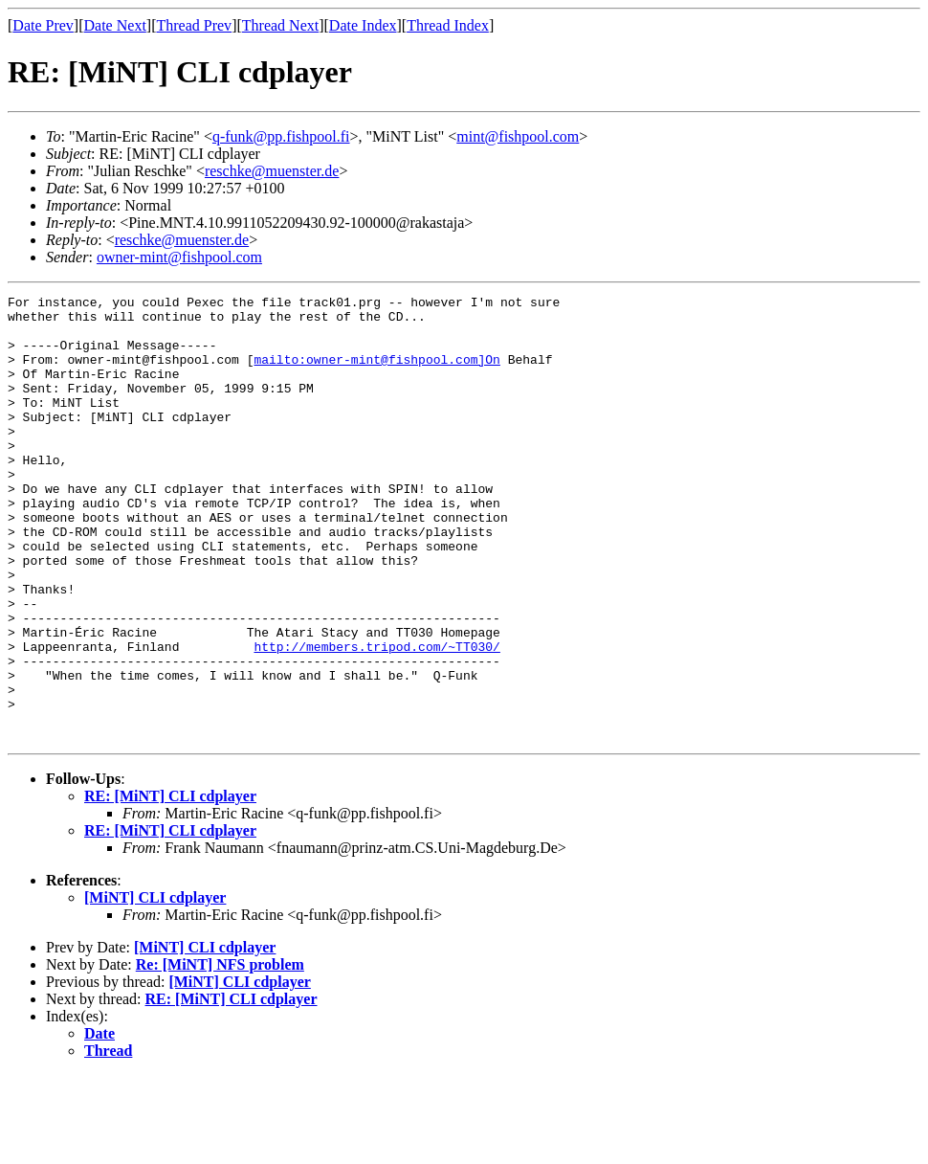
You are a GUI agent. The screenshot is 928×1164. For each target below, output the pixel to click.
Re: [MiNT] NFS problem (220, 1053)
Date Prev (43, 25)
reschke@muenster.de (272, 171)
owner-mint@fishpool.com (179, 257)
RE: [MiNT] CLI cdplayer (170, 885)
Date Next (115, 25)
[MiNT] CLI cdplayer (155, 986)
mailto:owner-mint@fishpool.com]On (376, 373)
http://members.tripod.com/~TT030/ (376, 718)
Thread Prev (194, 25)
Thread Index (448, 25)
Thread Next (280, 25)
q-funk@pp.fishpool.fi (281, 136)
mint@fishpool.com (517, 136)
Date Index (363, 25)
